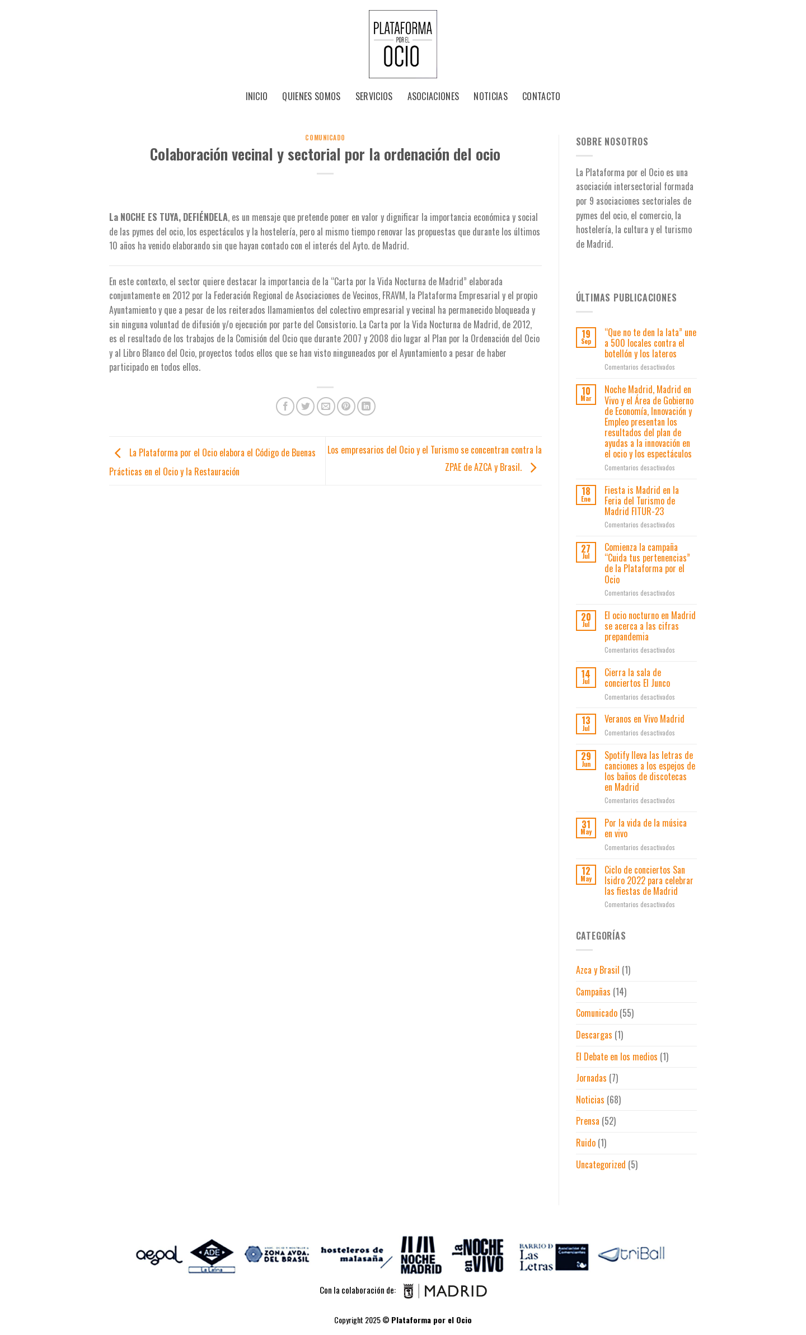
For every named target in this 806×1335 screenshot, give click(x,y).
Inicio (257, 96)
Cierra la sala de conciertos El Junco (637, 677)
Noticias (491, 96)
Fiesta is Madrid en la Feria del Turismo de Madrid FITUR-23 (641, 501)
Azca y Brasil (598, 970)
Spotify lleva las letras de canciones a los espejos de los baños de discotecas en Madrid (649, 771)
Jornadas (591, 1077)
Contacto (541, 96)
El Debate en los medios (617, 1056)
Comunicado (325, 137)
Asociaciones (433, 96)
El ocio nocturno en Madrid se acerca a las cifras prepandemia (650, 626)
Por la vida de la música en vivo (645, 828)
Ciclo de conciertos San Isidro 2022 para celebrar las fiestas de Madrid (648, 881)
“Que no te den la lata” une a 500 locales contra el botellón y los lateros (650, 343)
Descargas (594, 1034)
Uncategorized (601, 1164)
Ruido (586, 1142)
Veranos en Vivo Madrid (644, 719)
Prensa (587, 1121)
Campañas (593, 991)
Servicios (374, 96)
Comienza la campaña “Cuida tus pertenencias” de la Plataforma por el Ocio (647, 563)
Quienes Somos (311, 96)
